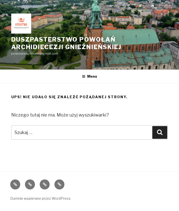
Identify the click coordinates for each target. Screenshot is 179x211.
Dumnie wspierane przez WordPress (40, 198)
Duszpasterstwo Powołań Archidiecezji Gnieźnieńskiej (66, 43)
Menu (89, 76)
